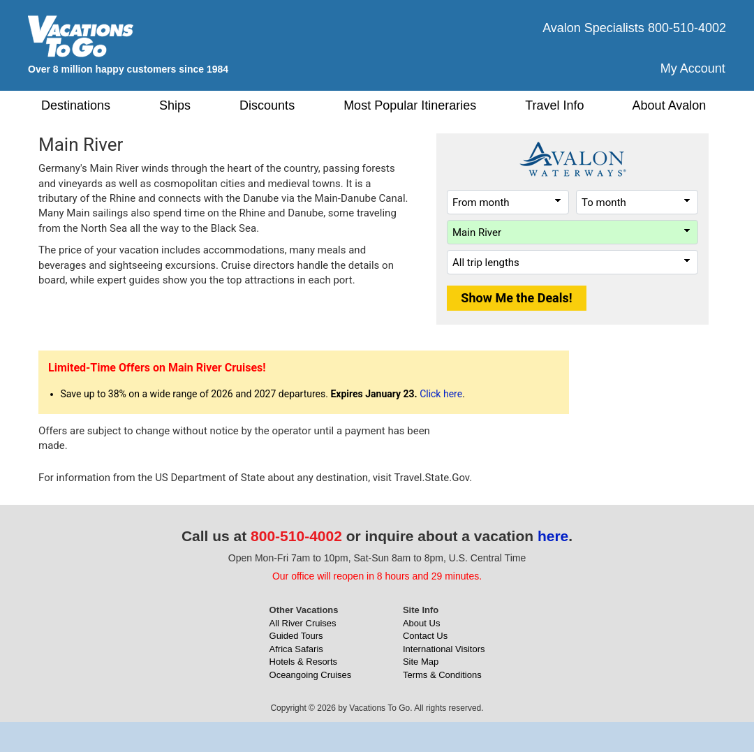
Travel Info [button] (554, 105)
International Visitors (444, 649)
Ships (175, 105)
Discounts (267, 105)
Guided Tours (296, 636)
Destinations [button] (75, 105)
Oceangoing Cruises (310, 675)
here (553, 536)
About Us (421, 623)
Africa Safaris (296, 649)
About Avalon (670, 105)
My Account (692, 68)
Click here (441, 393)
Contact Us (425, 636)
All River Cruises (303, 623)
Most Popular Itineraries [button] (409, 105)
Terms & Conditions (442, 675)
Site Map (420, 661)
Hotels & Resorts (303, 661)
